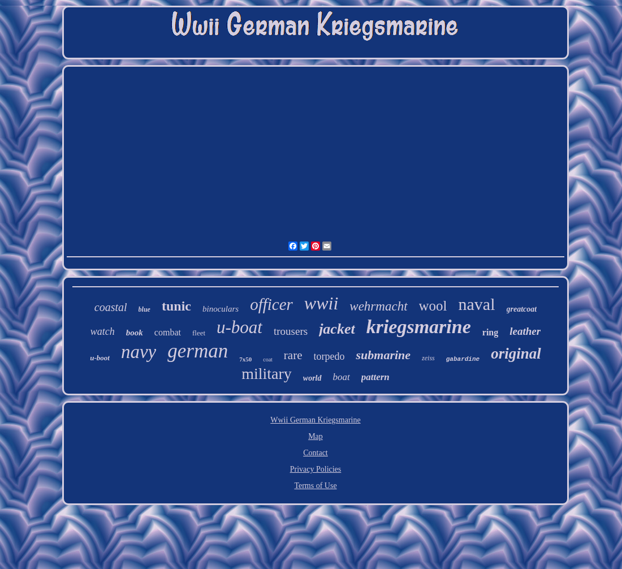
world (312, 378)
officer (271, 304)
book (134, 332)
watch (102, 331)
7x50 (245, 359)
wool (433, 305)
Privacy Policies (316, 469)
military (266, 373)
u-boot (100, 358)
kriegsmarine (418, 326)
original (516, 353)
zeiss (428, 358)
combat (167, 332)
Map (315, 436)
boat (341, 377)
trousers (291, 331)
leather (525, 331)
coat (268, 359)
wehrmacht (378, 306)
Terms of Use (315, 485)
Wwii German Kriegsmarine (315, 420)
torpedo (329, 356)
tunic (176, 306)
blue (144, 309)
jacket (337, 329)
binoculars (220, 308)
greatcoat (522, 309)
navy (138, 352)
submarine (383, 355)
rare (293, 355)
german (197, 351)
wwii (321, 303)
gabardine (463, 359)
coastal (110, 307)
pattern (375, 377)
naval (477, 304)
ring (490, 332)
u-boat (239, 327)
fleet (198, 333)
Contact (315, 453)
